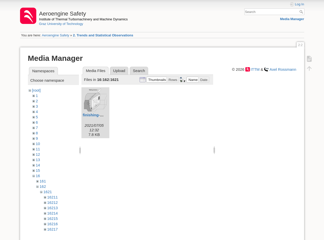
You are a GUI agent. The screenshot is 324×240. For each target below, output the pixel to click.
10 (38, 144)
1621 (47, 192)
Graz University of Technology (61, 24)
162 (43, 186)
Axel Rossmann (282, 69)
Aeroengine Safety (55, 35)
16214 (52, 213)
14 (38, 165)
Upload (119, 70)
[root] (36, 90)
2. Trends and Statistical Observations (103, 35)
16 (38, 176)
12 (38, 154)
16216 (52, 224)
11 (38, 149)
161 (43, 181)
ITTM (255, 69)
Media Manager (292, 19)
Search (301, 11)
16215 (52, 218)
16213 (52, 208)
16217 (52, 229)
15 (38, 170)
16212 (52, 202)
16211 (52, 197)
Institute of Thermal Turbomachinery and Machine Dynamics (83, 19)
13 (38, 160)
